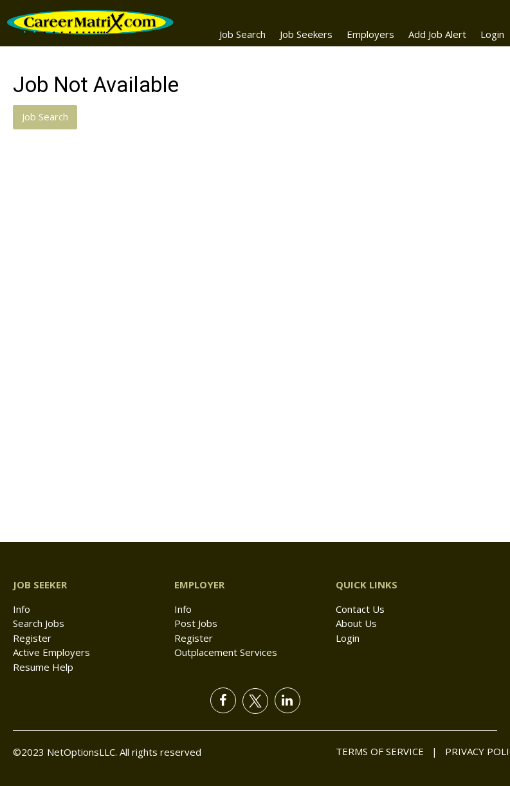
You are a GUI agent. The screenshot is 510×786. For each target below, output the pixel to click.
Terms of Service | (386, 751)
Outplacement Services (225, 652)
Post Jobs (195, 623)
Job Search (242, 34)
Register (32, 638)
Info (21, 609)
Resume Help (43, 666)
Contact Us (360, 609)
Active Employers (51, 652)
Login (492, 34)
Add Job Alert (437, 34)
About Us (356, 623)
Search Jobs (38, 623)
